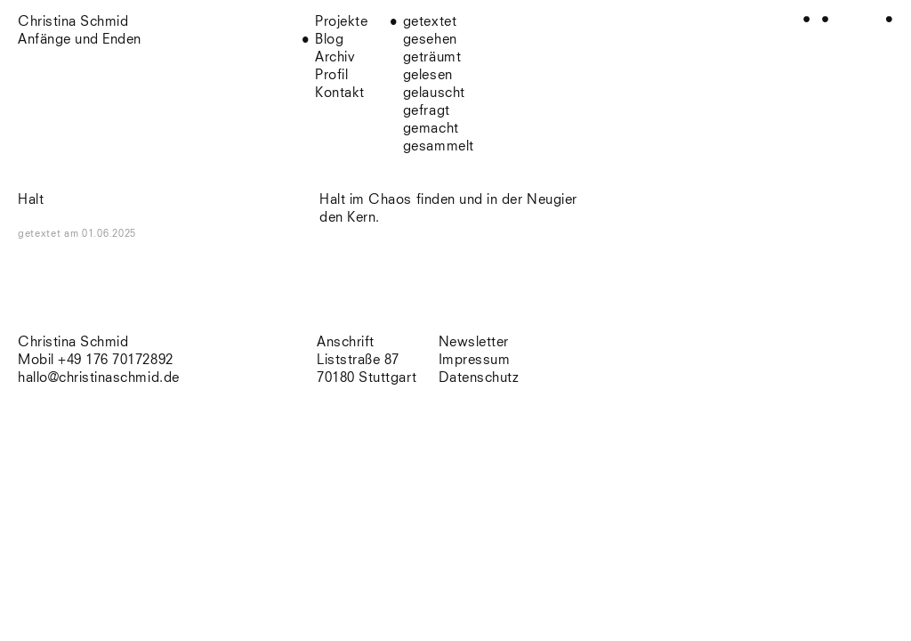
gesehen (430, 39)
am (100, 234)
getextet (429, 21)
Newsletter (474, 342)
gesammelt (438, 146)
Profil (331, 75)
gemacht (431, 128)
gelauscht (434, 93)
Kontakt (340, 93)
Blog (329, 39)
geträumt (432, 57)
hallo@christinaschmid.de (99, 378)
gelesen (428, 75)
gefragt (426, 111)
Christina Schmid (73, 342)
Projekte (341, 21)
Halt (31, 200)
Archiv (335, 57)
